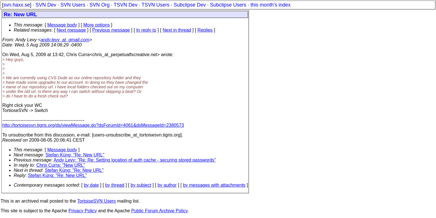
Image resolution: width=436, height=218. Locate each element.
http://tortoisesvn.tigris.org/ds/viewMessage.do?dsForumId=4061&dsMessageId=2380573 (93, 125)
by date (91, 185)
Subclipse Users (228, 5)
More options (96, 25)
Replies (205, 30)
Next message (71, 30)
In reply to (146, 30)
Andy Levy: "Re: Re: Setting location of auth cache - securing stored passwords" (135, 160)
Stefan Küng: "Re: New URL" (74, 154)
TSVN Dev (125, 5)
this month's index (271, 5)
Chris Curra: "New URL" (60, 165)
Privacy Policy (82, 210)
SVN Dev (45, 5)
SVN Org (99, 5)
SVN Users (72, 5)
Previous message (111, 30)
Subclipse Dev (190, 5)
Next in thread (177, 30)
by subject (141, 185)
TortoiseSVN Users (96, 201)
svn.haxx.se (16, 5)
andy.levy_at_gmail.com (65, 39)
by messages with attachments (214, 185)
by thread (114, 185)
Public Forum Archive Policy (159, 210)
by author (167, 185)
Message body (62, 25)
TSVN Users (155, 5)
